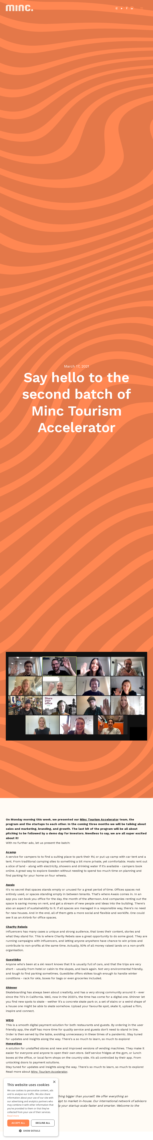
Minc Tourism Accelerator (49, 1071)
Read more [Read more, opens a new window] (13, 1115)
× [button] (54, 1082)
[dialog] (31, 1107)
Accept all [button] (18, 1122)
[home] (19, 8)
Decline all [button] (43, 1122)
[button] (141, 8)
